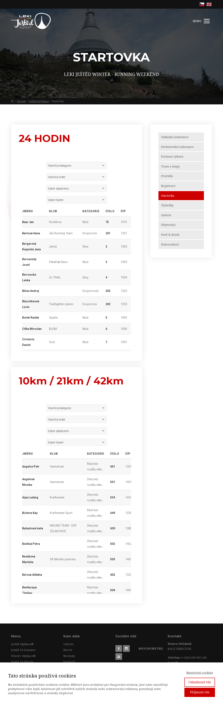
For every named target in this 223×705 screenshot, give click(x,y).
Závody (21, 101)
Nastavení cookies (199, 672)
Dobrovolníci (170, 244)
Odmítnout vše (199, 682)
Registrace (168, 186)
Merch (67, 650)
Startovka (167, 196)
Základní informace (175, 137)
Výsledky (167, 205)
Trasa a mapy (170, 166)
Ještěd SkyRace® (22, 644)
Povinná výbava (172, 156)
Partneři (69, 662)
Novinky (69, 656)
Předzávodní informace (177, 147)
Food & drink (170, 234)
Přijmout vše (200, 692)
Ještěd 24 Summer (23, 650)
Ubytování (168, 225)
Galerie (166, 215)
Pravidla (167, 176)
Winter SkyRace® (23, 656)
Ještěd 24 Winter (39, 101)
